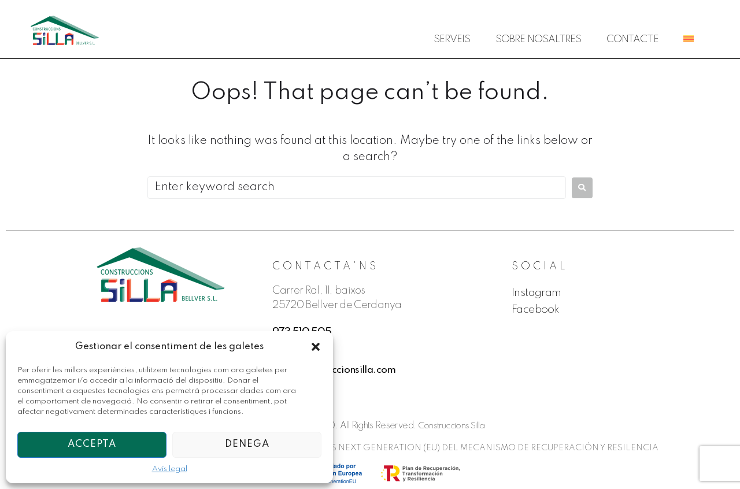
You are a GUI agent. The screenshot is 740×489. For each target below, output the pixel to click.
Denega (247, 444)
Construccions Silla (452, 426)
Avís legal (169, 469)
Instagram (537, 293)
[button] (315, 347)
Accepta (92, 444)
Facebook (536, 310)
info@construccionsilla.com (335, 370)
